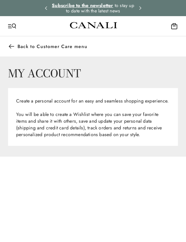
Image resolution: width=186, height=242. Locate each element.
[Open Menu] (12, 26)
